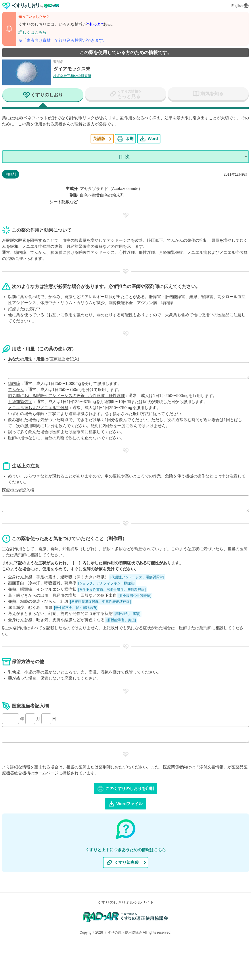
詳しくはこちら (32, 32)
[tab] (42, 95)
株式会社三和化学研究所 (72, 76)
